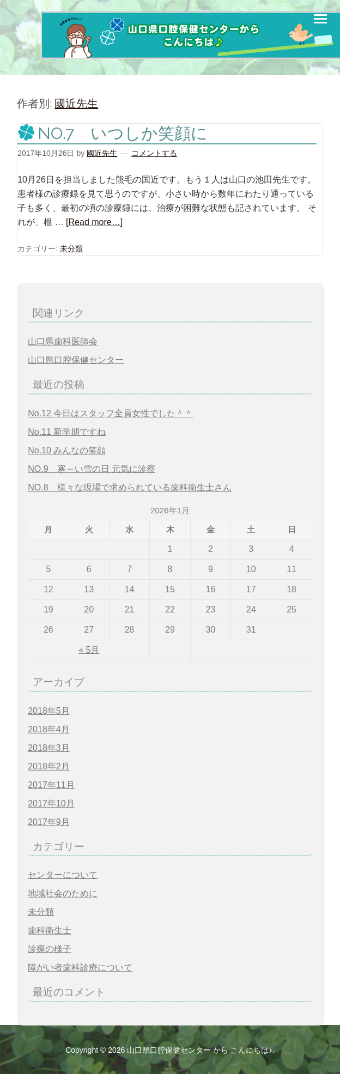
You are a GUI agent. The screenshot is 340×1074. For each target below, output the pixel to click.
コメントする (154, 153)
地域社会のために (63, 893)
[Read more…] (94, 222)
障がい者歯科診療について (80, 967)
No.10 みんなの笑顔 (67, 450)
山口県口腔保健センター (76, 360)
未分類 (71, 248)
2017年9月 (49, 822)
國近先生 (76, 103)
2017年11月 (51, 785)
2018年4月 (49, 729)
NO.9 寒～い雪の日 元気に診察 (91, 469)
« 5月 (88, 649)
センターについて (63, 874)
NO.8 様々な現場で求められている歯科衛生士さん (129, 487)
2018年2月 (49, 766)
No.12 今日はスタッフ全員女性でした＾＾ (110, 413)
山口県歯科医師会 (63, 341)
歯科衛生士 (49, 930)
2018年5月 (49, 710)
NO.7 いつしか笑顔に (123, 133)
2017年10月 (51, 803)
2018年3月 (49, 748)
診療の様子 (49, 949)
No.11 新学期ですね (67, 431)
